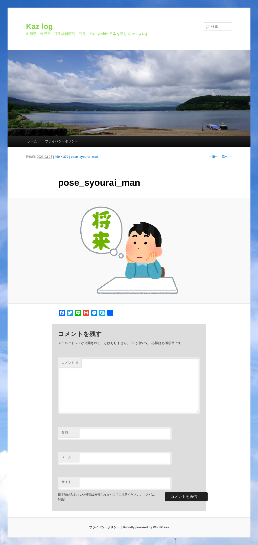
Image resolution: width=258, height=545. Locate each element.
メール (66, 457)
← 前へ (213, 156)
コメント (70, 363)
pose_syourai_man (84, 157)
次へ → (227, 156)
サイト (66, 482)
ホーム (32, 141)
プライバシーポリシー (61, 141)
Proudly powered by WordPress (146, 527)
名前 (64, 432)
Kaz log (39, 26)
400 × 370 (61, 157)
